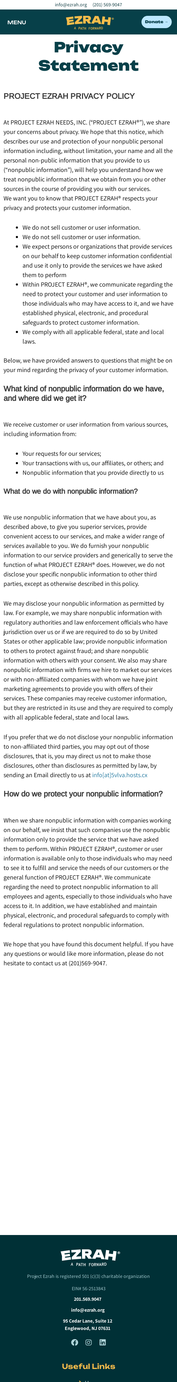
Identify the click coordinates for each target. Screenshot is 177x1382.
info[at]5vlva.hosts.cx (119, 775)
